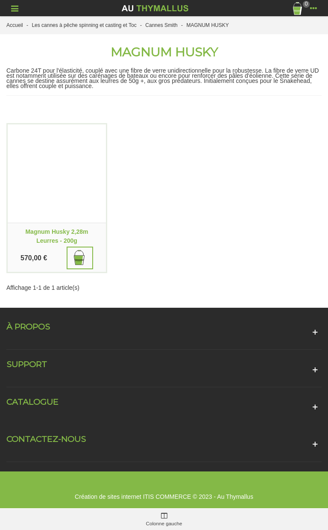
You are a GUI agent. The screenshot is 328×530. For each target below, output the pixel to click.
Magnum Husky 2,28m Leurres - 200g (56, 236)
